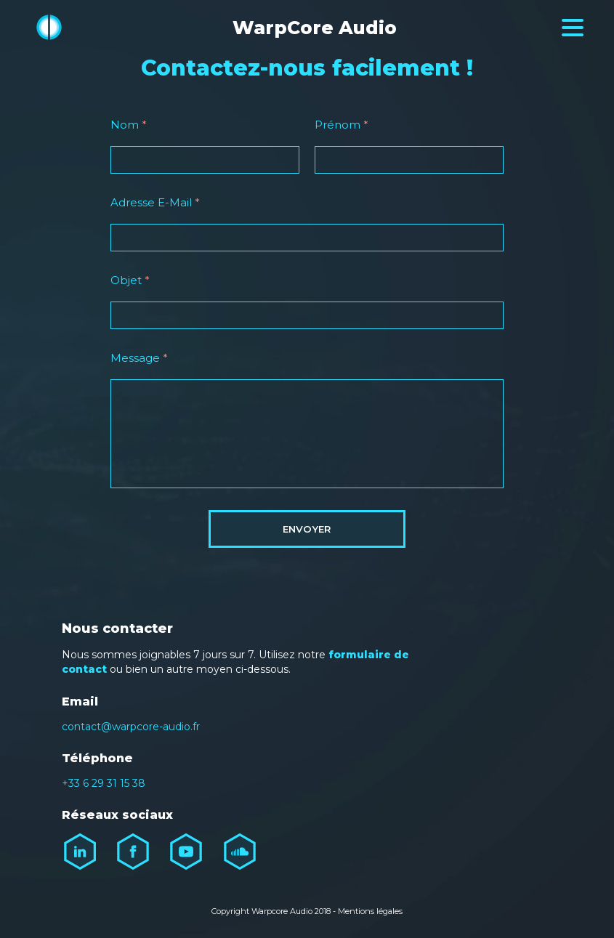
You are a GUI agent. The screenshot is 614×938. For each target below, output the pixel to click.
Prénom (341, 125)
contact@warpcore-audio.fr (131, 726)
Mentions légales (370, 911)
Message (139, 358)
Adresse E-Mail (155, 202)
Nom (128, 125)
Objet (130, 280)
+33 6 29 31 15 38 (103, 783)
